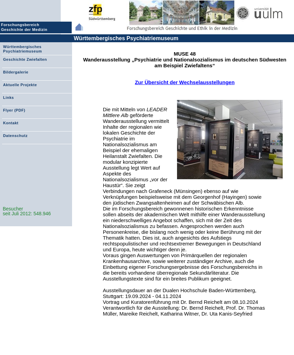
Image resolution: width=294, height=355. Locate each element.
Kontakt (11, 123)
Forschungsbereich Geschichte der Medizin (25, 27)
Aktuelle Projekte (20, 85)
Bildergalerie (15, 72)
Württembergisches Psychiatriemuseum (126, 38)
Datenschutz (15, 136)
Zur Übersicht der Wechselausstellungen (185, 82)
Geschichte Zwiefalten (25, 59)
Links (8, 97)
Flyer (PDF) (14, 110)
